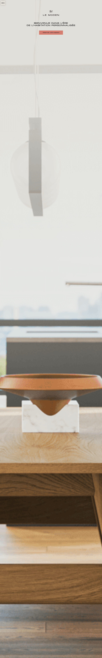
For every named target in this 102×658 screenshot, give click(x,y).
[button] (3, 3)
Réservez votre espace (51, 32)
